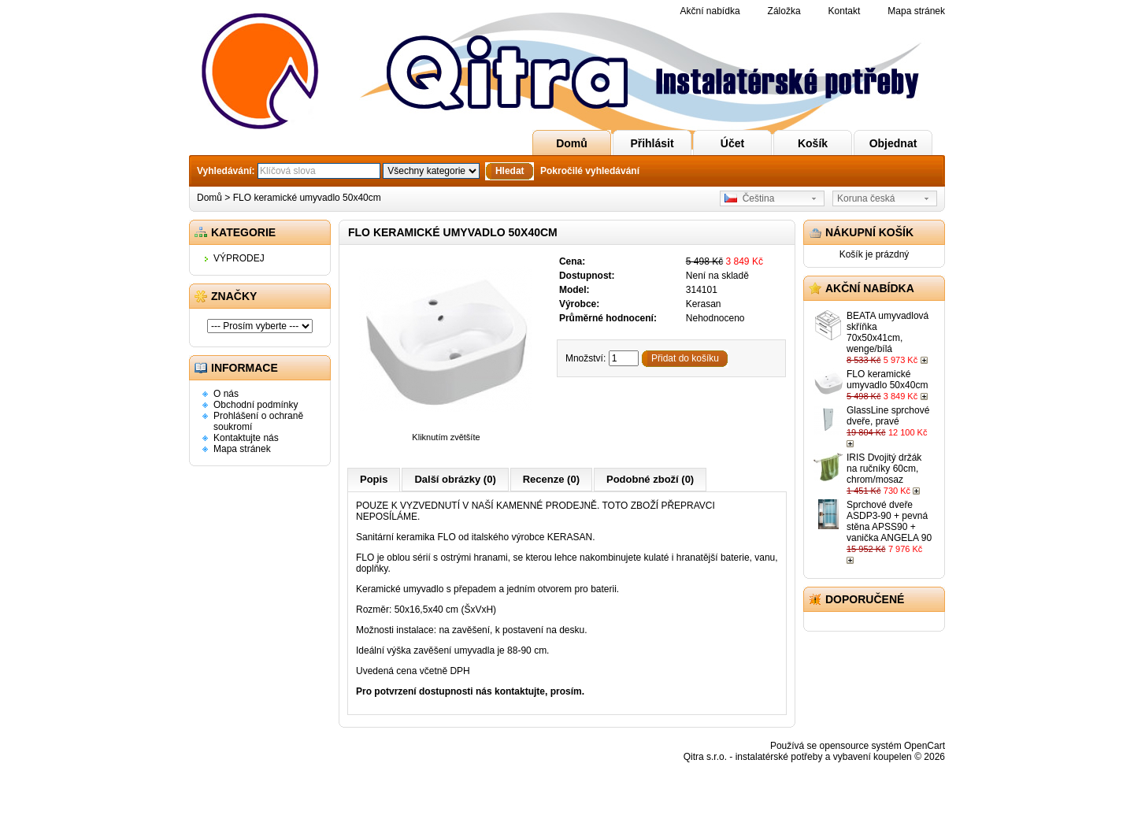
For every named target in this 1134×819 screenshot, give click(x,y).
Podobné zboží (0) (650, 479)
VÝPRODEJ (239, 258)
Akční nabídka (710, 11)
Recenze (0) (551, 479)
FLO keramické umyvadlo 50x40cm (307, 197)
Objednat (893, 143)
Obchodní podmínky (255, 404)
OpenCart (924, 745)
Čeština (749, 198)
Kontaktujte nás (246, 437)
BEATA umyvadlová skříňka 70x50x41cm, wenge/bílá (887, 332)
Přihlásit (651, 143)
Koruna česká (866, 198)
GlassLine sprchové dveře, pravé (888, 416)
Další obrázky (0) (454, 479)
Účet (732, 143)
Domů (571, 143)
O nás (226, 393)
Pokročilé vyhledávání (589, 170)
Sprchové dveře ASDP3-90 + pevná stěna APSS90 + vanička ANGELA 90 (889, 521)
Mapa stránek (916, 11)
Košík (813, 143)
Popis (373, 479)
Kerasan (703, 303)
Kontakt (844, 11)
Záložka (784, 11)
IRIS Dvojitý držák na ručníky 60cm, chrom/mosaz (884, 468)
